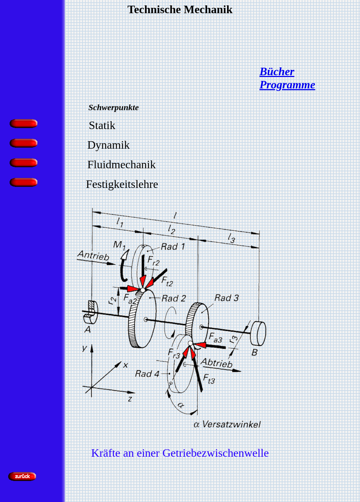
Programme (287, 84)
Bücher (276, 71)
